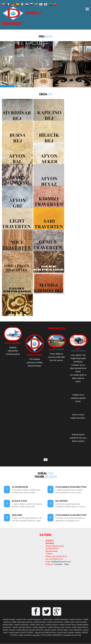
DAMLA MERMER (22, 16)
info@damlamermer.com (61, 562)
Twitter (66, 564)
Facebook (58, 564)
